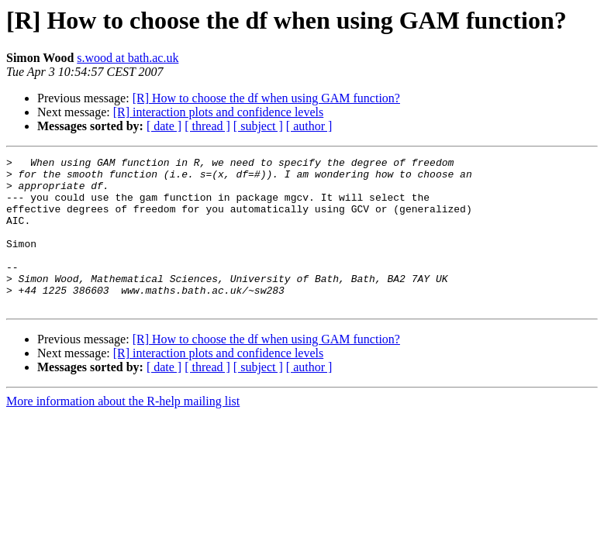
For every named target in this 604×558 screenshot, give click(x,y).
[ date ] (164, 126)
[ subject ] (258, 126)
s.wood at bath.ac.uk (127, 57)
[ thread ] (207, 126)
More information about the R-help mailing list (123, 431)
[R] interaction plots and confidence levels (218, 112)
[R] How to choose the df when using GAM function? (266, 98)
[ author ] (309, 126)
